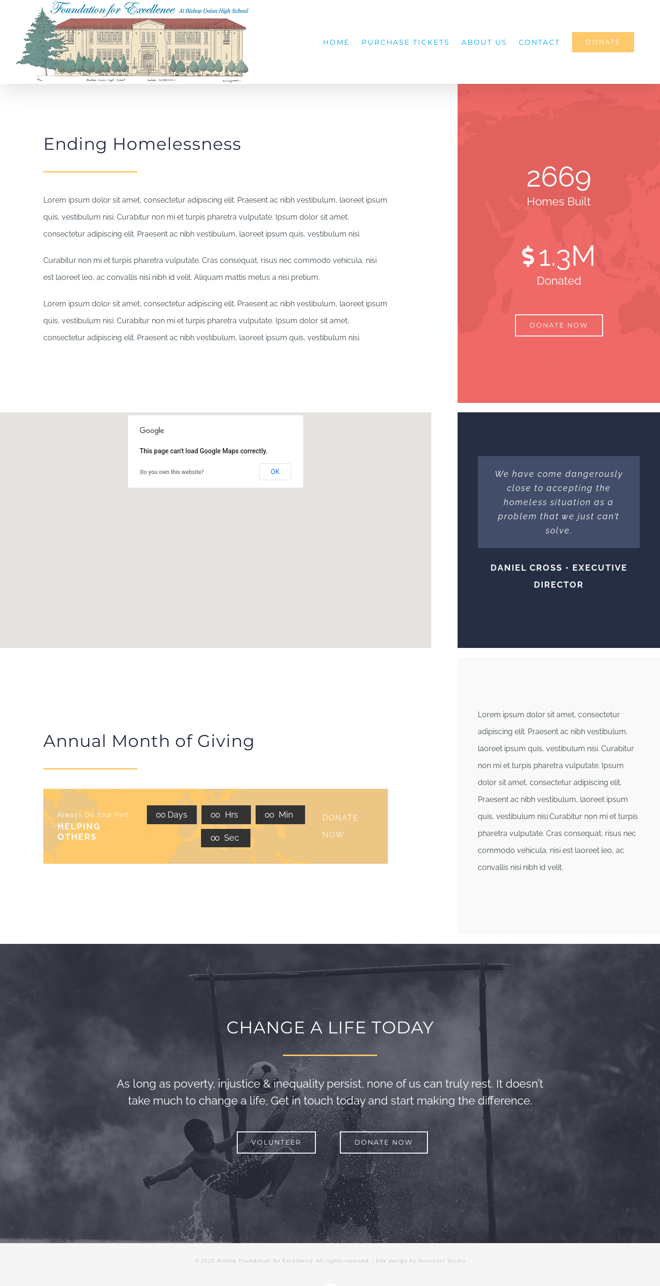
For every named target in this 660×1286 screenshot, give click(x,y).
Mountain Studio (442, 1261)
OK (275, 471)
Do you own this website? (172, 472)
